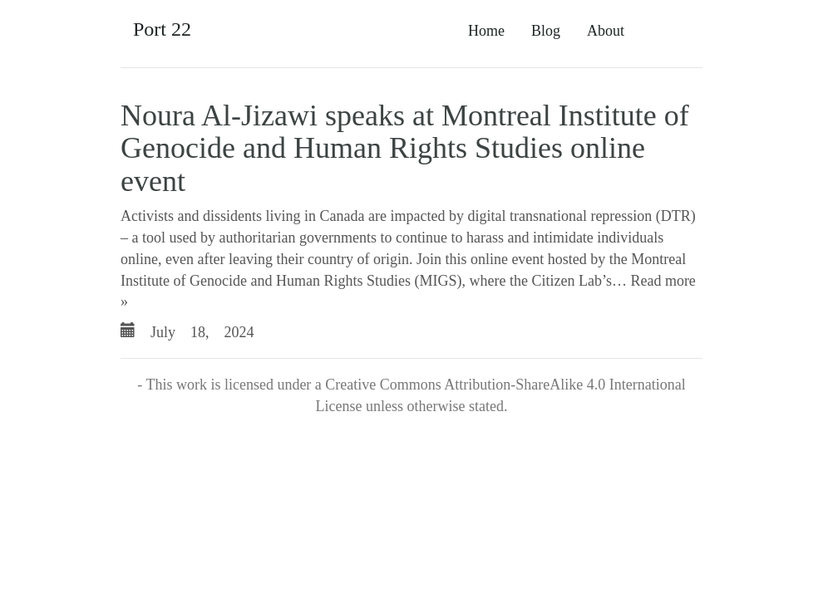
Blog (545, 30)
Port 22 (162, 29)
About (605, 30)
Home (486, 30)
